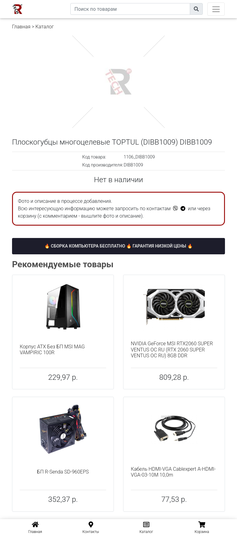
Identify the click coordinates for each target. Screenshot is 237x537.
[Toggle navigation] (216, 9)
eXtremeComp (56, 2)
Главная (21, 27)
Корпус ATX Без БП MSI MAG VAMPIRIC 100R (52, 349)
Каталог (44, 27)
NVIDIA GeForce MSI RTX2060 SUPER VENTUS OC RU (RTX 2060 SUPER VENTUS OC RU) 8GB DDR (172, 349)
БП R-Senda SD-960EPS (63, 472)
